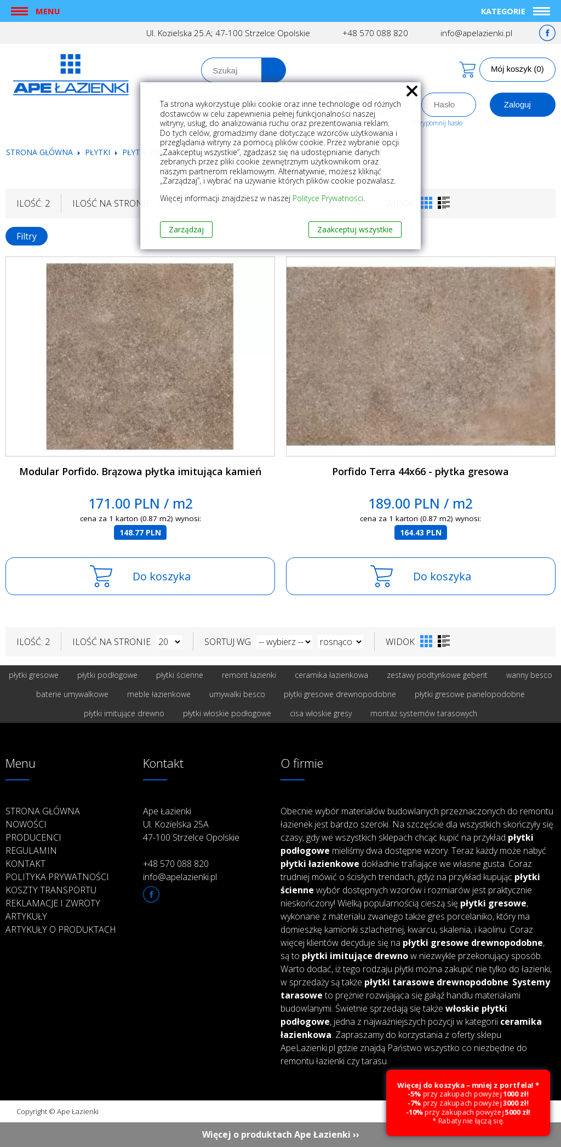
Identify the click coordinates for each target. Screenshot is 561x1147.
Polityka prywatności (57, 877)
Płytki (98, 152)
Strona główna (39, 152)
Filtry (26, 236)
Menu (48, 10)
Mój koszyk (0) (517, 68)
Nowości (26, 824)
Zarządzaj (186, 229)
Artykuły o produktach (60, 929)
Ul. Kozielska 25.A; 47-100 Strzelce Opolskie (228, 32)
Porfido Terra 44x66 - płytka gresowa (420, 471)
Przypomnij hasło (437, 123)
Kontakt (25, 864)
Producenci (33, 837)
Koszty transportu (50, 890)
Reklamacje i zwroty (52, 903)
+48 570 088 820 (375, 32)
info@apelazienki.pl (476, 32)
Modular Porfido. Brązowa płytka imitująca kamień (140, 471)
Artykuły (26, 916)
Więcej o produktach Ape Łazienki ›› (280, 1134)
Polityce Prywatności (328, 198)
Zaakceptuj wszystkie (355, 229)
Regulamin (31, 850)
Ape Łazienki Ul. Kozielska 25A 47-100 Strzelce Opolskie (191, 824)
